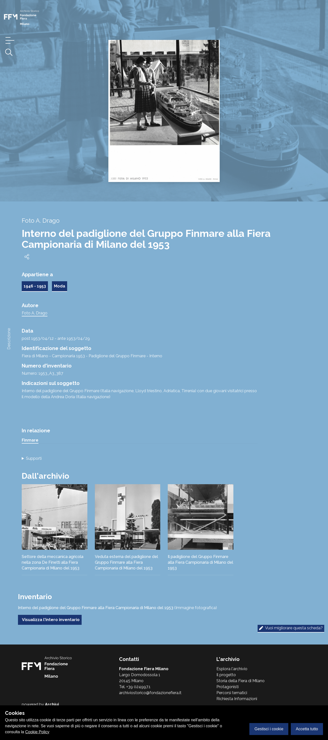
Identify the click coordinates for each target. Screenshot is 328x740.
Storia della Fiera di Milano (240, 680)
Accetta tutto (307, 729)
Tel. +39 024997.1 (135, 686)
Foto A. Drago (34, 313)
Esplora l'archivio (231, 668)
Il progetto (226, 674)
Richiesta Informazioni (236, 698)
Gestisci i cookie (268, 729)
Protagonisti (227, 686)
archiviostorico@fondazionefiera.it (150, 692)
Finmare (30, 440)
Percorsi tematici (231, 692)
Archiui (52, 704)
